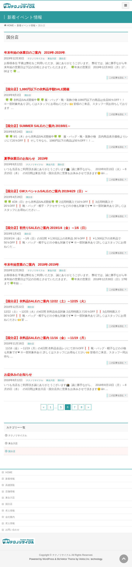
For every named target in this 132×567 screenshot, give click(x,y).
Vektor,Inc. (84, 559)
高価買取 (10, 485)
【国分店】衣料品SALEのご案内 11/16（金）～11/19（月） (45, 338)
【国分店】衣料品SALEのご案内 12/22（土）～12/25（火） (45, 301)
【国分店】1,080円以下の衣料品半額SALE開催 (36, 89)
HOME (8, 472)
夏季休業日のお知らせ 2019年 (26, 158)
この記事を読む (116, 77)
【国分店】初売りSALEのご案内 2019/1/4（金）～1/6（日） (46, 228)
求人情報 (10, 510)
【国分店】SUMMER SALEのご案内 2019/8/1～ (37, 126)
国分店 (62, 58)
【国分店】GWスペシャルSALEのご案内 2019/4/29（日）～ (46, 191)
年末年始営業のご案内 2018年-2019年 (31, 264)
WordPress (48, 559)
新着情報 (10, 478)
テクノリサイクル (36, 58)
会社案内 (10, 517)
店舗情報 (10, 491)
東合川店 (52, 58)
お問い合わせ (12, 529)
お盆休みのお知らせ (18, 374)
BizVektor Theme (66, 559)
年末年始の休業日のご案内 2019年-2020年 (34, 52)
